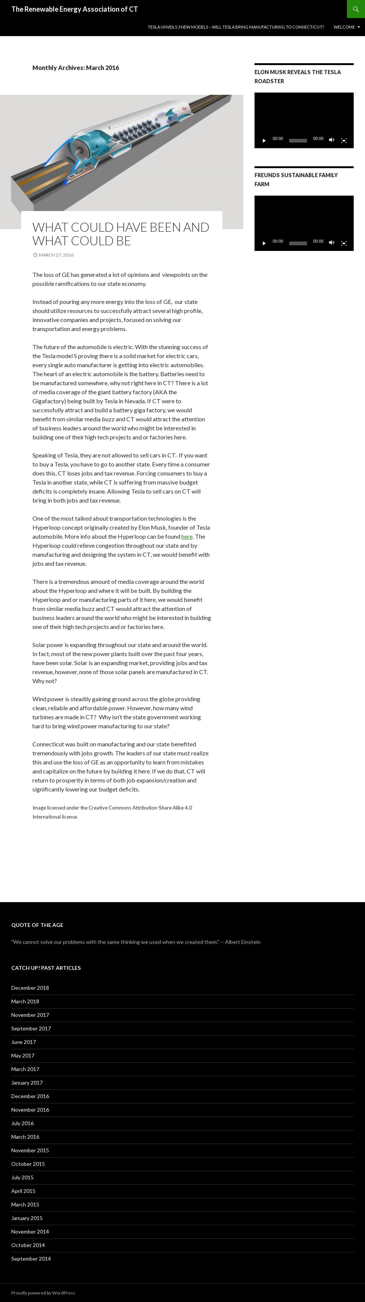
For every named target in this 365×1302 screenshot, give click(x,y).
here (187, 536)
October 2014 (28, 1245)
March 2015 (25, 1204)
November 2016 (30, 1109)
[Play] (264, 140)
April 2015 (23, 1191)
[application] (304, 120)
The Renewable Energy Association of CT (74, 9)
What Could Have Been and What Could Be (121, 233)
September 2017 (31, 1028)
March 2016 (25, 1136)
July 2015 (22, 1177)
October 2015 (28, 1164)
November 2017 (30, 1015)
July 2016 (22, 1123)
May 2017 (22, 1055)
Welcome (344, 26)
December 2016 (30, 1096)
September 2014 (31, 1258)
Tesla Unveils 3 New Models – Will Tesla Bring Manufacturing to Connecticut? (236, 26)
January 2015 (27, 1218)
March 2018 (25, 1001)
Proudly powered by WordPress (43, 1293)
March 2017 (25, 1069)
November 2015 (30, 1150)
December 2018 (30, 987)
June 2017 (23, 1042)
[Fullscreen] (344, 140)
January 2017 (27, 1082)
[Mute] (332, 140)
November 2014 (30, 1231)
